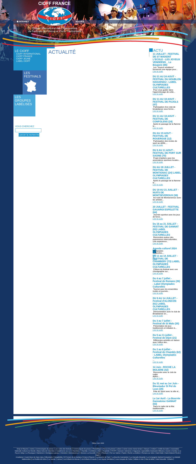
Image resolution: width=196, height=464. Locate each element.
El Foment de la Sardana (73, 457)
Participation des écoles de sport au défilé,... (165, 143)
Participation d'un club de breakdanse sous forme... (164, 109)
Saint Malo (159, 453)
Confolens (92, 451)
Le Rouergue (30, 453)
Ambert (153, 449)
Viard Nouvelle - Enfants (164, 459)
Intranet (24, 21)
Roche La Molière (134, 453)
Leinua (59, 459)
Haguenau (136, 451)
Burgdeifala (58, 457)
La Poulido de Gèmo (39, 459)
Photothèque (97, 449)
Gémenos (127, 451)
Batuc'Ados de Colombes (46, 451)
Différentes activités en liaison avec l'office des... (166, 342)
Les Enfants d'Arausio (89, 459)
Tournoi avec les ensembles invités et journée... (165, 291)
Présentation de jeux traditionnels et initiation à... (165, 328)
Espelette (106, 451)
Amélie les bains (163, 449)
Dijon (99, 451)
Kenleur (175, 451)
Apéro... (158, 377)
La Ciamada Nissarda (137, 457)
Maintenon (40, 453)
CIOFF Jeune (23, 59)
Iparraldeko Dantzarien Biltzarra (153, 451)
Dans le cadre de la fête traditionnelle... (163, 408)
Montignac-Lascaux (52, 453)
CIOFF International (28, 54)
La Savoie (52, 459)
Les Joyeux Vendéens (106, 459)
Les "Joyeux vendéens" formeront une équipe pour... (165, 69)
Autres (32, 449)
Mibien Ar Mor (139, 459)
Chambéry (75, 451)
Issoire (168, 451)
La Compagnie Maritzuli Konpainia (159, 457)
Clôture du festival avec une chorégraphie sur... (165, 271)
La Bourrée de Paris (103, 457)
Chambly (84, 451)
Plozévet (105, 453)
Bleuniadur (49, 457)
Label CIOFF (23, 61)
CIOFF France (24, 56)
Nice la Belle (149, 459)
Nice (98, 453)
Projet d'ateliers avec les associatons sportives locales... (166, 160)
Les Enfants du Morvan (71, 459)
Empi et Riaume (22, 449)
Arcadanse (19, 457)
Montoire (64, 453)
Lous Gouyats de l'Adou (123, 459)
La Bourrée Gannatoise (120, 457)
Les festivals (32, 74)
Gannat (120, 451)
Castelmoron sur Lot (63, 451)
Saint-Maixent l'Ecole (172, 453)
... (158, 361)
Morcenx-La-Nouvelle (87, 453)
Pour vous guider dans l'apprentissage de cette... (164, 92)
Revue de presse (109, 449)
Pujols (124, 453)
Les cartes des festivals (63, 449)
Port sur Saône (115, 453)
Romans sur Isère (148, 453)
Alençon (146, 449)
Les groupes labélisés (23, 100)
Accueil (80, 21)
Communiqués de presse (44, 449)
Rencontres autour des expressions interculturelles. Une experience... (165, 240)
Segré (97, 455)
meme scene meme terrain (132, 449)
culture (119, 449)
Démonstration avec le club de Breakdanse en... (166, 314)
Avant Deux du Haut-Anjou (34, 457)
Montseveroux (74, 453)
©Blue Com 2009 (98, 443)
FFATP (113, 451)
